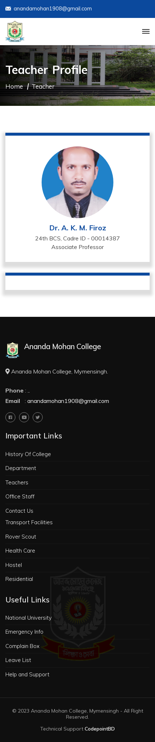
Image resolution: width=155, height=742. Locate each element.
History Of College (28, 454)
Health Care (20, 550)
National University (28, 617)
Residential (19, 579)
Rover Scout (20, 536)
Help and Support (27, 674)
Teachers (16, 482)
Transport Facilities (29, 522)
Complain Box (22, 646)
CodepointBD (100, 728)
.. (29, 390)
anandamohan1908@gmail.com (48, 9)
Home (14, 86)
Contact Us (19, 510)
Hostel (13, 565)
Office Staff (19, 496)
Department (20, 468)
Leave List (18, 660)
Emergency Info (24, 631)
